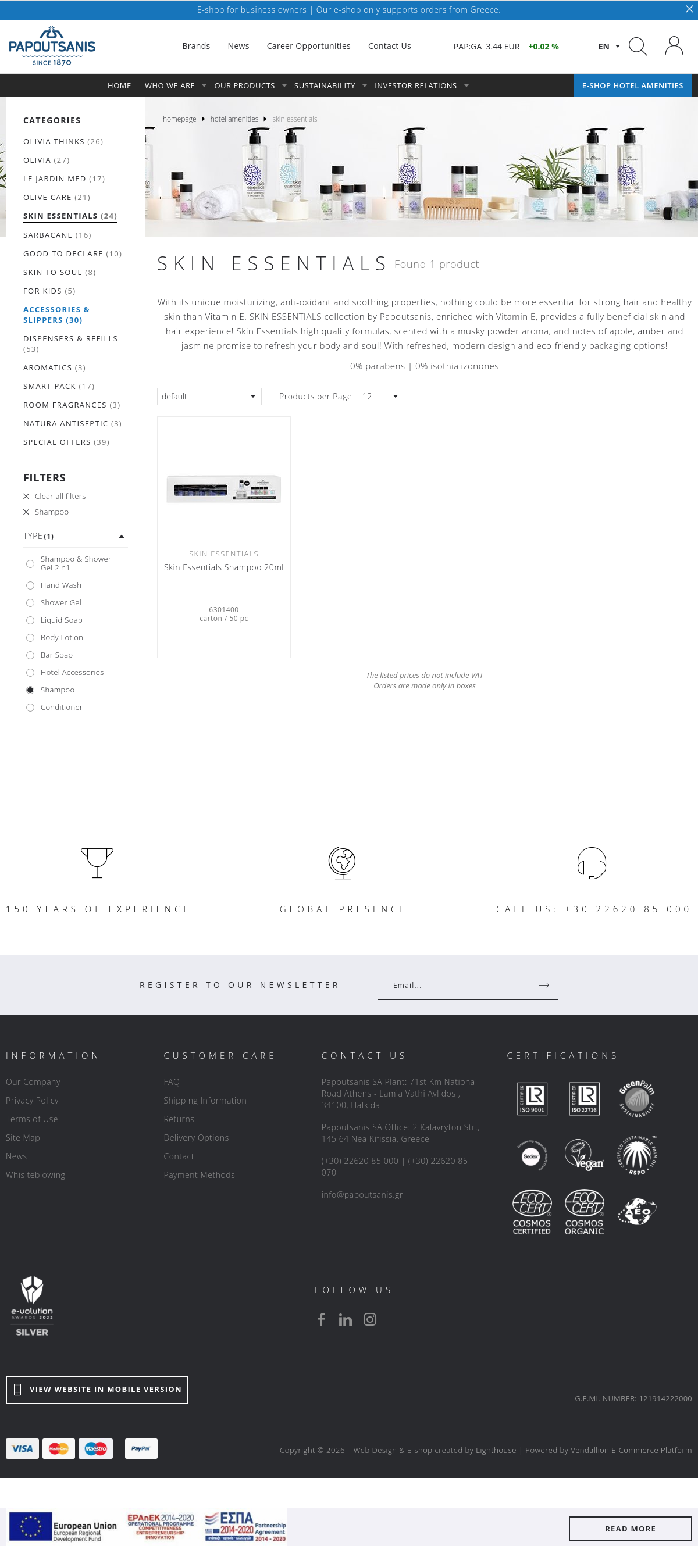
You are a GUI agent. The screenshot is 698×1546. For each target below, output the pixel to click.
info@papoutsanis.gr (362, 1194)
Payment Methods (199, 1174)
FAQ (171, 1081)
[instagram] (370, 1319)
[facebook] (321, 1319)
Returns (178, 1118)
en (604, 46)
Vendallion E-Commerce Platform (631, 1450)
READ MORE (630, 1528)
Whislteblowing (35, 1174)
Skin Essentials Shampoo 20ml (224, 567)
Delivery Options (196, 1137)
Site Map (23, 1137)
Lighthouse (496, 1450)
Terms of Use (32, 1118)
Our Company (33, 1081)
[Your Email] (459, 984)
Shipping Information (205, 1100)
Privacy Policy (32, 1100)
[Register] (545, 984)
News (16, 1156)
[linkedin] (345, 1319)
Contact (178, 1156)
